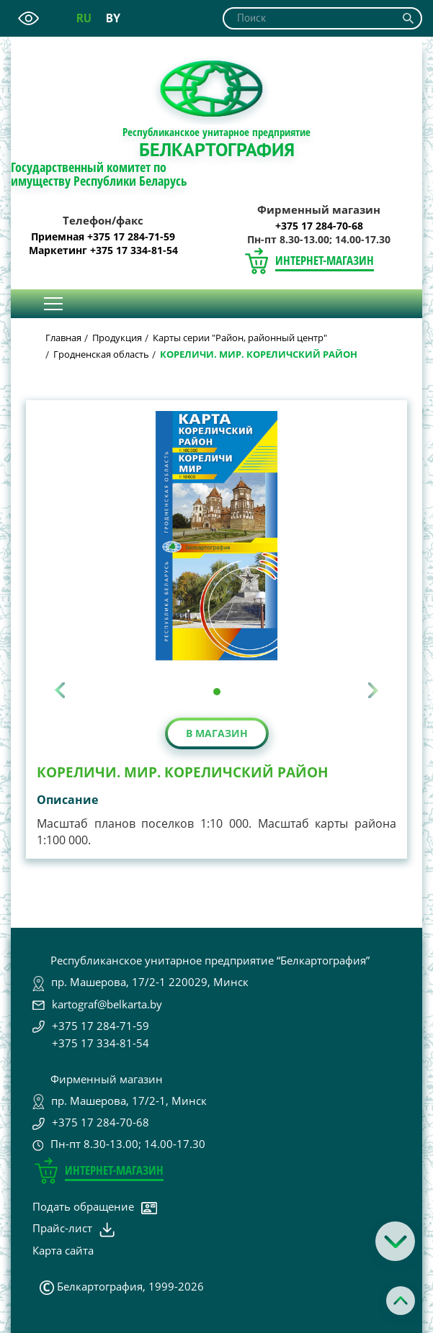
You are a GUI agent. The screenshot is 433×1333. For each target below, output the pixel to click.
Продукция (117, 337)
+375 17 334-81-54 (100, 1043)
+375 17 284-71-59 (100, 1025)
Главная (63, 337)
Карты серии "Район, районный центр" (240, 337)
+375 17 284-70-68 (319, 226)
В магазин (217, 733)
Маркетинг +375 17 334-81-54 (103, 250)
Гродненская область (101, 354)
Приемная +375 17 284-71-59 (103, 237)
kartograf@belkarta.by (107, 1004)
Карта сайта (63, 1250)
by (113, 18)
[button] (217, 691)
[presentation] (60, 690)
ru (83, 18)
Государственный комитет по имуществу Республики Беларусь (99, 174)
